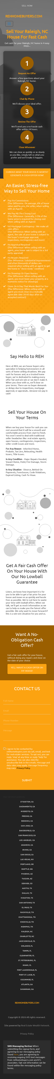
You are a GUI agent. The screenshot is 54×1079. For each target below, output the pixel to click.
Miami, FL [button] (27, 965)
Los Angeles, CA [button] (27, 840)
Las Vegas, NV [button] (27, 859)
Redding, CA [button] (27, 821)
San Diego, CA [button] (27, 854)
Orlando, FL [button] (27, 946)
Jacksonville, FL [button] (27, 941)
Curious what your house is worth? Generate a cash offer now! (27, 173)
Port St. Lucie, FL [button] (27, 975)
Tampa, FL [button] (27, 950)
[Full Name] (27, 700)
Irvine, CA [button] (27, 850)
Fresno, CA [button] (27, 816)
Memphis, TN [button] (27, 926)
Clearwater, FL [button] (27, 955)
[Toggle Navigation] (9, 24)
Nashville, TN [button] (27, 912)
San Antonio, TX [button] (27, 902)
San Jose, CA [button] (27, 825)
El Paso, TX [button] (27, 907)
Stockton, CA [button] (26, 801)
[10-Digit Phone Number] (27, 720)
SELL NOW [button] (27, 5)
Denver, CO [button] (27, 883)
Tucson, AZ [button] (27, 878)
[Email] (27, 710)
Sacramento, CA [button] (27, 806)
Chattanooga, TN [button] (27, 917)
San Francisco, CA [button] (27, 835)
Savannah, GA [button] (27, 989)
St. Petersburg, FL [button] (27, 960)
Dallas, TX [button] (27, 893)
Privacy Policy (23, 768)
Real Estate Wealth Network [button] (35, 1025)
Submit (27, 780)
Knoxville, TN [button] (27, 922)
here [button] (16, 1054)
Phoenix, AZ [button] (27, 874)
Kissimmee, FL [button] (27, 979)
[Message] (27, 733)
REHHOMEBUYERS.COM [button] (23, 16)
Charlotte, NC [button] (27, 936)
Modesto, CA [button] (27, 811)
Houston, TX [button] (27, 898)
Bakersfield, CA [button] (27, 830)
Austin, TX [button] (27, 888)
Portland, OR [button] (27, 864)
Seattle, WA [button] (27, 869)
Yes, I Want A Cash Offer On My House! (27, 669)
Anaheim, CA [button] (27, 845)
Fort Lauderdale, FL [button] (27, 970)
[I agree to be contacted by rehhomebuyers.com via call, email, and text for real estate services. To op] (4, 748)
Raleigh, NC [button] (27, 931)
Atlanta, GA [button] (27, 984)
